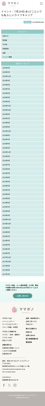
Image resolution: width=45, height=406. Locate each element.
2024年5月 (6, 127)
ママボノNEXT (7, 337)
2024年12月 (6, 106)
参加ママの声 (7, 340)
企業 (4, 53)
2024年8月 (6, 114)
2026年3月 (6, 72)
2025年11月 (6, 76)
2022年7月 (6, 165)
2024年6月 (6, 122)
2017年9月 (6, 266)
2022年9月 (6, 156)
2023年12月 (6, 131)
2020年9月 (6, 186)
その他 (4, 44)
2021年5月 (6, 181)
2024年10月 (6, 110)
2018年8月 (6, 232)
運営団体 (29, 342)
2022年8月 (6, 160)
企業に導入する (31, 321)
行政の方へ (30, 324)
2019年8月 (6, 202)
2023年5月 (6, 148)
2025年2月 (6, 101)
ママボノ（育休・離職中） (11, 334)
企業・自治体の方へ (33, 318)
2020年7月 (6, 190)
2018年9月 (6, 228)
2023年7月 (6, 139)
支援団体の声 (7, 354)
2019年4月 (6, 211)
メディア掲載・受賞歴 (10, 327)
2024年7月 (6, 118)
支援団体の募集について (10, 348)
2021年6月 (6, 177)
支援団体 (5, 48)
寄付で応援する (31, 328)
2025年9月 (6, 80)
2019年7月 (6, 207)
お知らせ (5, 36)
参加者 (4, 40)
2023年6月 (6, 143)
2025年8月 (6, 85)
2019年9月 (6, 198)
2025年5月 (6, 97)
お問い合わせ (30, 335)
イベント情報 (7, 57)
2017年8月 (6, 270)
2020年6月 (6, 194)
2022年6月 (6, 169)
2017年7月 (6, 274)
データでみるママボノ (10, 324)
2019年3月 (6, 215)
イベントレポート (8, 321)
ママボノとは (7, 318)
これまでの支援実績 (9, 351)
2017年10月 (6, 261)
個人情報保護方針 (32, 339)
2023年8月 (6, 135)
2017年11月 (6, 257)
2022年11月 (6, 152)
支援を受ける (7, 345)
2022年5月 (6, 173)
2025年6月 (6, 93)
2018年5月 (6, 240)
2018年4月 (6, 245)
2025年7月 (6, 89)
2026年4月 (6, 68)
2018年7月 (6, 236)
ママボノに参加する (9, 331)
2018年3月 (6, 249)
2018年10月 (6, 223)
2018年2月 (6, 253)
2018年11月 (6, 219)
